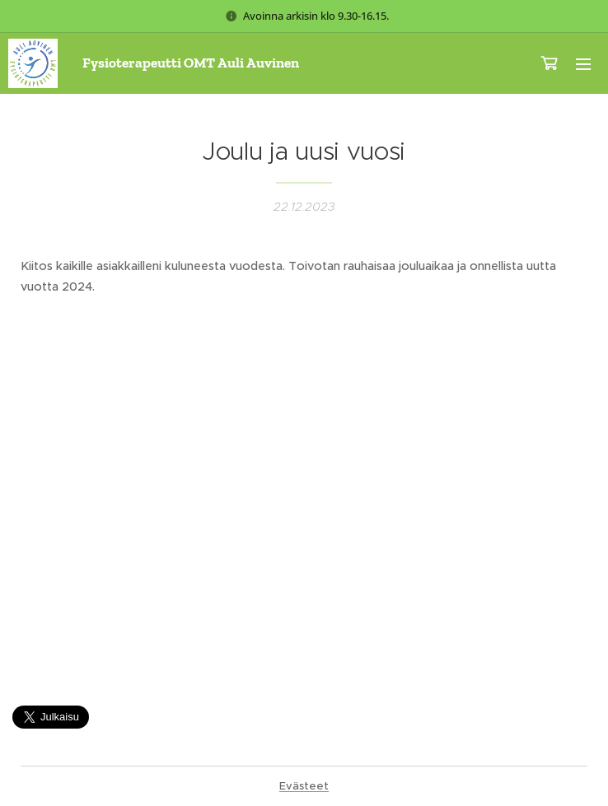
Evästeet (304, 786)
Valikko (583, 64)
